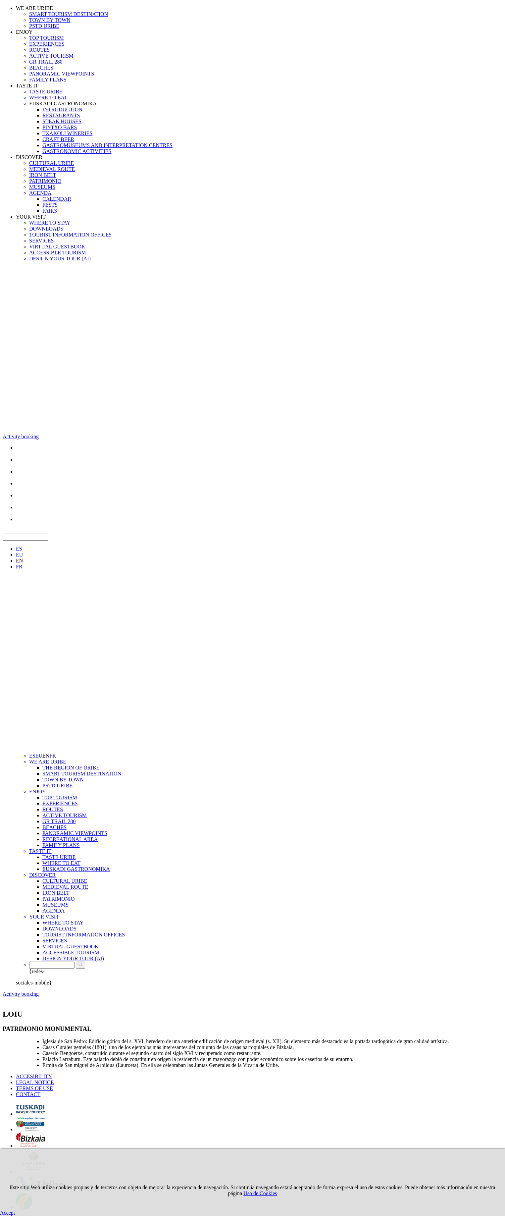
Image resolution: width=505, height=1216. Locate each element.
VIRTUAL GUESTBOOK (57, 246)
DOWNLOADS (46, 229)
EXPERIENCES (47, 44)
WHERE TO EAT (48, 97)
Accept (7, 1213)
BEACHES (41, 68)
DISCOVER (29, 157)
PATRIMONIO (45, 181)
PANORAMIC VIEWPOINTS (61, 74)
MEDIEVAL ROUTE (52, 169)
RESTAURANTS (61, 115)
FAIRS (49, 211)
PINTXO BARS (59, 127)
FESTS (50, 205)
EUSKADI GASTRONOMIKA (63, 103)
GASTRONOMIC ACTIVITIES (76, 151)
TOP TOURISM (46, 38)
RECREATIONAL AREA (70, 839)
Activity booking (21, 436)
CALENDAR (56, 199)
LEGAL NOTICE (35, 1082)
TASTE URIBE (46, 91)
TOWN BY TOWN (50, 20)
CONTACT (28, 1094)
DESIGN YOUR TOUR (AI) (60, 258)
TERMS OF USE (34, 1088)
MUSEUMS (42, 187)
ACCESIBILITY (34, 1076)
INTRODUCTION (62, 109)
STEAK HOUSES (61, 121)
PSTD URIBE (44, 26)
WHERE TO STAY (50, 223)
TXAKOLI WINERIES (67, 133)
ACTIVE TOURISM (51, 56)
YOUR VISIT (31, 217)
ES (19, 549)
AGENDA (40, 193)
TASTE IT (27, 85)
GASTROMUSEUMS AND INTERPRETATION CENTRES (107, 145)
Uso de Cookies (260, 1193)
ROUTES (39, 50)
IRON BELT (42, 175)
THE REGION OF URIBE (70, 767)
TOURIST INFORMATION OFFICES (70, 235)
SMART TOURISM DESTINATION (68, 14)
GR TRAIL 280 (45, 62)
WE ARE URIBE (34, 8)
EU (19, 554)
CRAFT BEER (58, 139)
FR (19, 566)
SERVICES (41, 240)
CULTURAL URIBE (51, 163)
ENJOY (24, 32)
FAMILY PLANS (48, 79)
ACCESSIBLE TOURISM (57, 252)
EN (19, 560)
